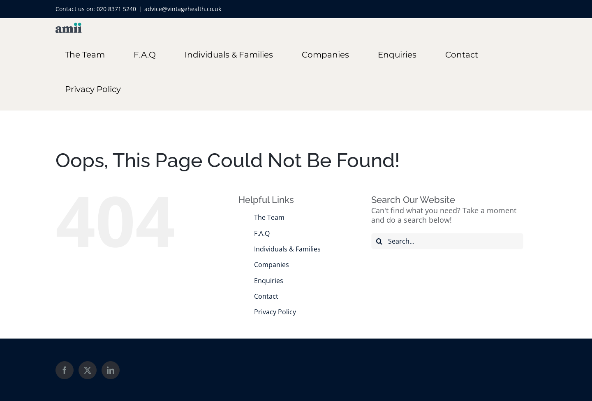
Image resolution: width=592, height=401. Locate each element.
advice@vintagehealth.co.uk (182, 9)
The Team (269, 217)
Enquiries (268, 280)
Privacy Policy (275, 311)
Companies (271, 264)
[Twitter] (88, 370)
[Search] (379, 241)
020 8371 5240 (116, 9)
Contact (266, 296)
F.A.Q (262, 233)
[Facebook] (65, 370)
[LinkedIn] (111, 370)
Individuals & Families (287, 249)
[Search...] (447, 241)
